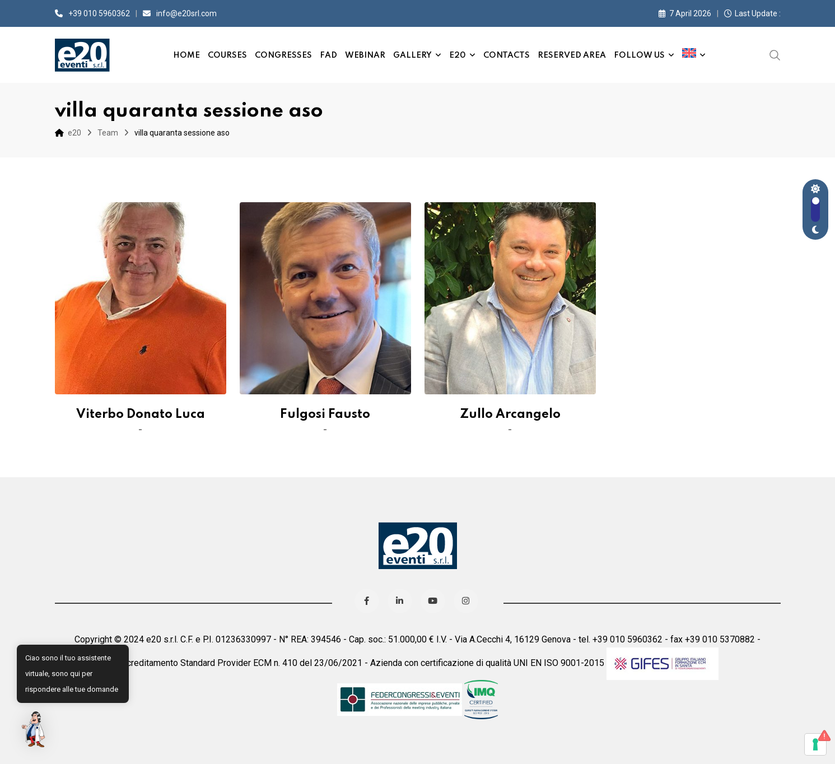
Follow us (639, 55)
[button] (35, 729)
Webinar (365, 55)
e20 (457, 55)
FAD (328, 55)
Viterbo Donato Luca (140, 414)
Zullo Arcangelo (510, 414)
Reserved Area (572, 55)
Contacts (506, 55)
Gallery (412, 55)
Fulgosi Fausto (325, 414)
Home (186, 55)
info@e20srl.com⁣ (186, 13)
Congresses (283, 55)
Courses (227, 55)
